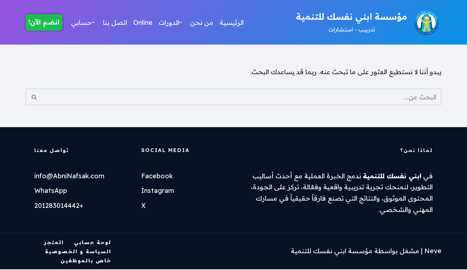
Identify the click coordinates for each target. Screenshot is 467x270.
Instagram (157, 191)
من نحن (203, 22)
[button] (182, 22)
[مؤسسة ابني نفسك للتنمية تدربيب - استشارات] (368, 22)
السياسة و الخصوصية (78, 252)
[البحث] (241, 97)
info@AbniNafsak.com (69, 176)
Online (143, 22)
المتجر (54, 243)
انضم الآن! (43, 22)
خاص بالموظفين (86, 261)
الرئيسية (233, 22)
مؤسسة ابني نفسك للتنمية (332, 251)
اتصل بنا (116, 22)
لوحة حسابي (92, 243)
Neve (432, 251)
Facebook (157, 176)
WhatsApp (50, 191)
